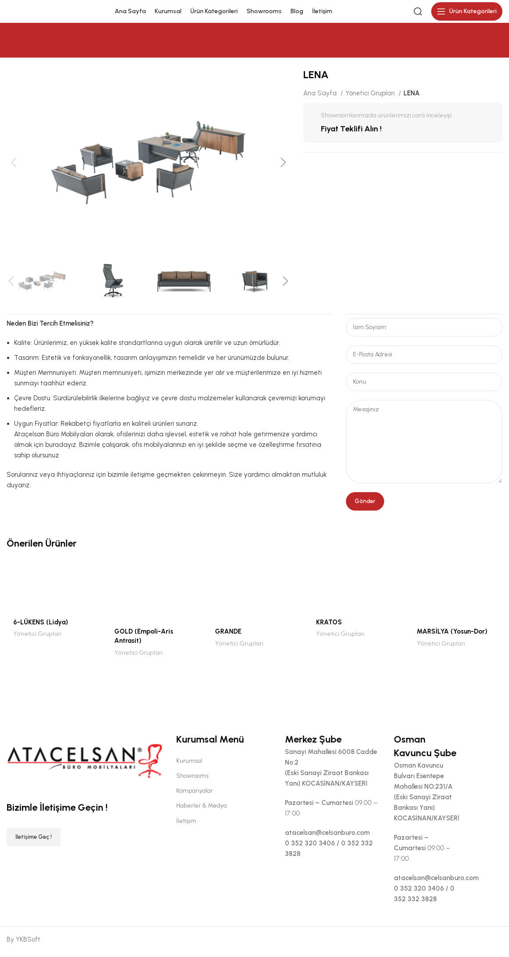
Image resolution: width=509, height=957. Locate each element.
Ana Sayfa (320, 98)
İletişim (186, 826)
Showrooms (192, 780)
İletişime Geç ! (33, 842)
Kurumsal (189, 765)
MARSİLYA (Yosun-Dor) (452, 637)
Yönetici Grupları (370, 98)
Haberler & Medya (201, 811)
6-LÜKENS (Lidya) (40, 627)
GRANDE (228, 637)
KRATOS (329, 627)
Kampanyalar (194, 795)
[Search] (418, 14)
